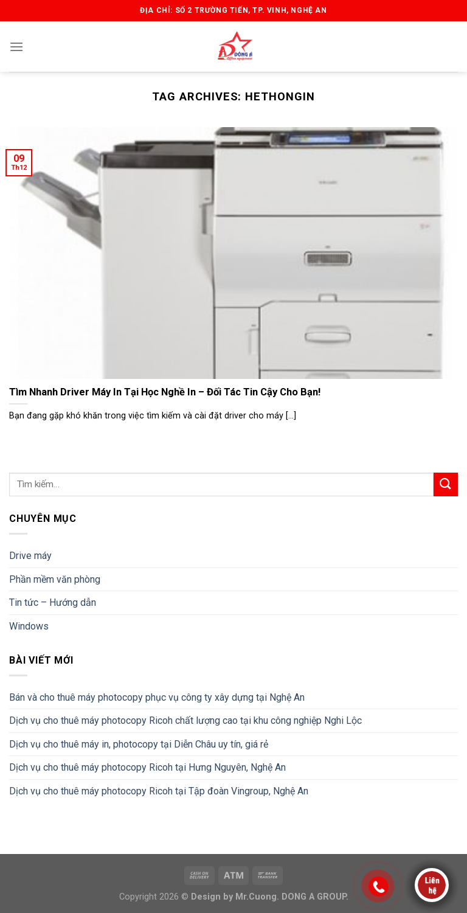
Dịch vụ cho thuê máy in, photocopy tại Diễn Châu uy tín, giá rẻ (138, 744)
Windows (29, 626)
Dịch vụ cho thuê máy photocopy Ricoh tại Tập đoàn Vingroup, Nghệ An (158, 791)
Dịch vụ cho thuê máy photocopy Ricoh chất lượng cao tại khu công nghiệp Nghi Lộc (185, 720)
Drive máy (30, 555)
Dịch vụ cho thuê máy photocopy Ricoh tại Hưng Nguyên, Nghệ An (147, 767)
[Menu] (16, 46)
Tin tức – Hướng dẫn (52, 602)
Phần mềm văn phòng (54, 579)
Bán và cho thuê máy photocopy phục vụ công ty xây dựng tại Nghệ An (157, 697)
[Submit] (446, 484)
